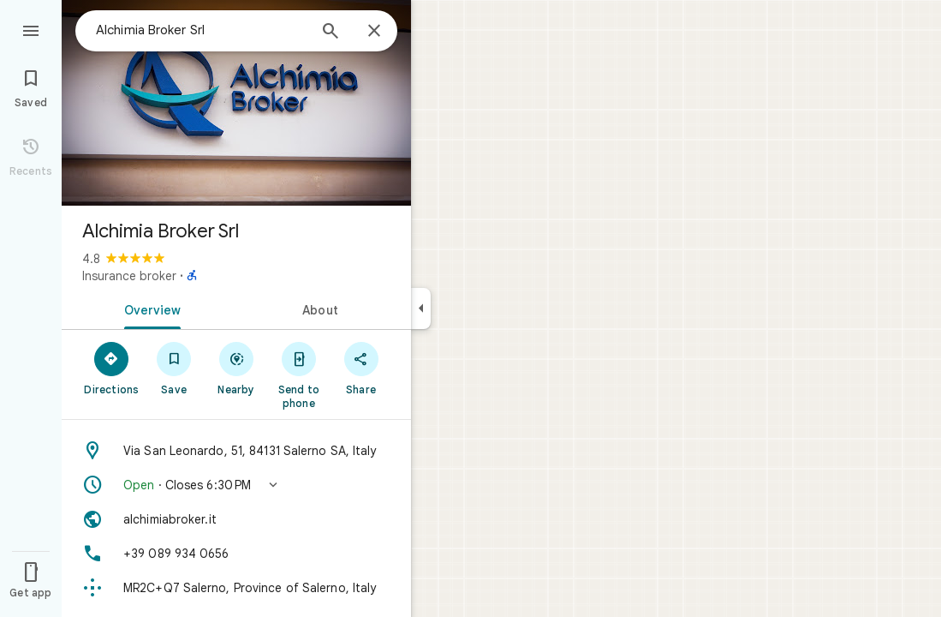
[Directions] (111, 367)
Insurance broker (129, 276)
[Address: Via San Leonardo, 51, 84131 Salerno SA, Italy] (236, 451)
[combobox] (201, 30)
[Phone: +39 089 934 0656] (236, 553)
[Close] (374, 31)
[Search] (330, 32)
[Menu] (31, 29)
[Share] (361, 367)
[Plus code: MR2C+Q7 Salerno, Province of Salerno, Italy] (236, 588)
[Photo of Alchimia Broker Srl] (236, 103)
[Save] (174, 367)
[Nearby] (236, 367)
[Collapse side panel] (421, 308)
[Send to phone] (298, 374)
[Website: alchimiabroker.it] (236, 519)
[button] (236, 485)
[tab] (149, 308)
